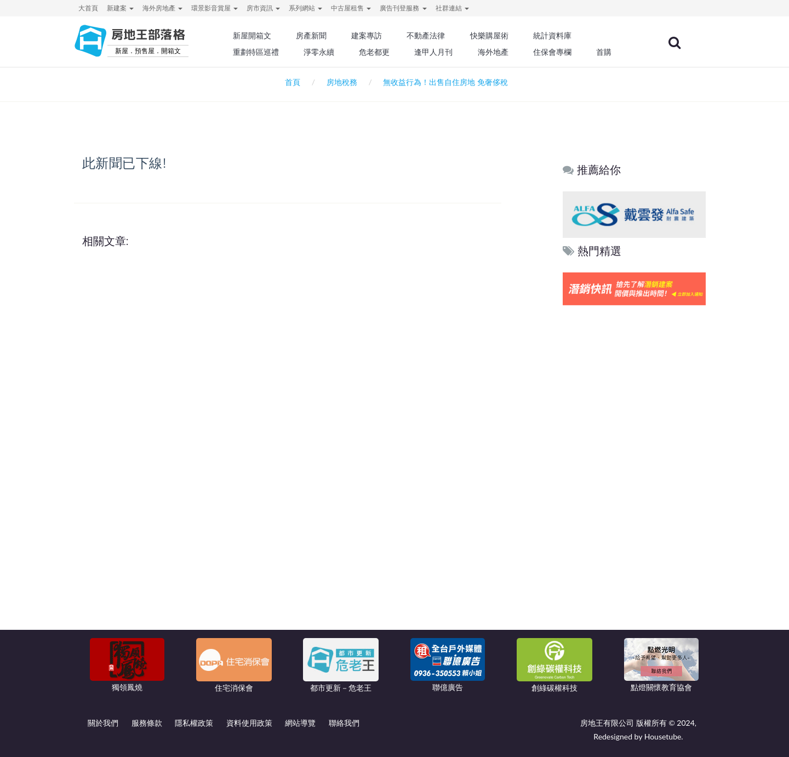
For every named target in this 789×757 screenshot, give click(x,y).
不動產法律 (430, 36)
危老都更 (378, 52)
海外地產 (496, 52)
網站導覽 (300, 722)
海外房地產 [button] (162, 8)
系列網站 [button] (305, 8)
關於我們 (103, 722)
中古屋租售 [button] (351, 8)
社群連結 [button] (452, 8)
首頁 (290, 82)
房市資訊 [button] (263, 8)
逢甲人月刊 (438, 52)
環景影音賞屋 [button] (214, 8)
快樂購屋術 (492, 36)
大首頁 (88, 8)
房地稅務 (342, 82)
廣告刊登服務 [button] (403, 8)
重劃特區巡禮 (261, 52)
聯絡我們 (344, 722)
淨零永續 (323, 52)
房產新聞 (315, 36)
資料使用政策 (249, 722)
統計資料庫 (555, 36)
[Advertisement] (635, 475)
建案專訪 (371, 36)
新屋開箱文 (257, 36)
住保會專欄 (555, 52)
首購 (607, 52)
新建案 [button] (120, 8)
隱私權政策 (194, 722)
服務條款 (147, 722)
